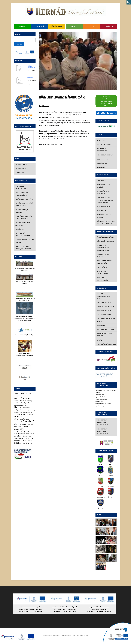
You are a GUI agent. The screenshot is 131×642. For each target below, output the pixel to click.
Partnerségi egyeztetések (102, 149)
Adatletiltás (98, 392)
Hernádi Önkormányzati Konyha (106, 320)
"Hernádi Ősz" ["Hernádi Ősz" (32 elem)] (20, 393)
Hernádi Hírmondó (22, 164)
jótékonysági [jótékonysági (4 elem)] (25, 410)
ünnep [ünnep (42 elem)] (29, 443)
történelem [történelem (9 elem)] (28, 436)
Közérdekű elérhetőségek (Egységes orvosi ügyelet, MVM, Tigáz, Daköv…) (106, 101)
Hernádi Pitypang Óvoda (106, 329)
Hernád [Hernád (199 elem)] (18, 407)
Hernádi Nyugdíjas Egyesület (22, 211)
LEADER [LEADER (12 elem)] (16, 424)
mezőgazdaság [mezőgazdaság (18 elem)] (24, 426)
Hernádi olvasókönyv (105, 155)
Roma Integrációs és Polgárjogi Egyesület (23, 247)
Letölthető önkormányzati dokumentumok (103, 247)
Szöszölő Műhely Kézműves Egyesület (22, 234)
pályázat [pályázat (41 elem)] (23, 429)
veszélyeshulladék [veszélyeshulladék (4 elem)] (19, 438)
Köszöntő (40, 26)
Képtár (73, 26)
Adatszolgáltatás (99, 394)
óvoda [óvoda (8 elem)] (23, 443)
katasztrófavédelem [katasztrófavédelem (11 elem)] (21, 412)
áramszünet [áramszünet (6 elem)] (28, 441)
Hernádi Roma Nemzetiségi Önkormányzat (102, 422)
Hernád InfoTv (20, 169)
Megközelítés (102, 163)
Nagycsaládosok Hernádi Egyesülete (24, 241)
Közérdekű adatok (104, 206)
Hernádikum (108, 26)
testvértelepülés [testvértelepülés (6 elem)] (29, 434)
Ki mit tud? (30, 77)
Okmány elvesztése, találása (103, 403)
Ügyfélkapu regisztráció (101, 406)
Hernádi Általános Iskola (106, 344)
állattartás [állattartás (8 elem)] (17, 441)
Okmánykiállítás (99, 401)
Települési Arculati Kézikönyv (104, 216)
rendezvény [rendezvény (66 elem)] (19, 431)
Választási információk (106, 113)
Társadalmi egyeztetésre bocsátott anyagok (106, 222)
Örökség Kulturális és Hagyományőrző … (23, 217)
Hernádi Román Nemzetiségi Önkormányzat (102, 431)
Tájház (99, 340)
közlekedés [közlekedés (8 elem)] (17, 422)
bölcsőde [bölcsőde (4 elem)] (24, 396)
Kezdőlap (22, 26)
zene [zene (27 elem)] (32, 438)
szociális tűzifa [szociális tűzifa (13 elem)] (19, 434)
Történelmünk (57, 26)
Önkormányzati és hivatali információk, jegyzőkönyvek (105, 200)
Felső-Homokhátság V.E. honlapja (24, 335)
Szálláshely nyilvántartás (102, 279)
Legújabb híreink (44, 106)
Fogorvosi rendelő (104, 311)
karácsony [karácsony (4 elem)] (32, 410)
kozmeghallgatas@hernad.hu (50, 134)
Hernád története (104, 144)
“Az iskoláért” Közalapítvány (20, 187)
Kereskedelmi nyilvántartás (102, 272)
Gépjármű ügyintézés (101, 399)
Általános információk (105, 237)
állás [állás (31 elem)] (22, 440)
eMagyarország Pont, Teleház (105, 335)
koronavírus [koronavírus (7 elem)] (23, 414)
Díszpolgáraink (102, 159)
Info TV (91, 26)
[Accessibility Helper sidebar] (129, 2)
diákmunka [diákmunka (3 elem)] (30, 396)
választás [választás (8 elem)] (26, 438)
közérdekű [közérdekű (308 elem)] (27, 421)
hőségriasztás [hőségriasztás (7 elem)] (18, 410)
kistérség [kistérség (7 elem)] (30, 412)
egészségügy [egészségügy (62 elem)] (25, 398)
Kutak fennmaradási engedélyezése (104, 262)
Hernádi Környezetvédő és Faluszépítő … (24, 204)
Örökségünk (19, 173)
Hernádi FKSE (20, 229)
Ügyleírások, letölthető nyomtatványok (105, 390)
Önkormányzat (102, 180)
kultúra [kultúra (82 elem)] (18, 416)
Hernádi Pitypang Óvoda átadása (31, 66)
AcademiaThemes (82, 635)
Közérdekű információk (105, 241)
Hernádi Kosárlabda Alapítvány (22, 224)
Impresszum (101, 167)
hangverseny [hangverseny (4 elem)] (23, 405)
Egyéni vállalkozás (100, 397)
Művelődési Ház (102, 325)
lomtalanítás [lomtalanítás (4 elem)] (23, 424)
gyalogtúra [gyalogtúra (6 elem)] (17, 405)
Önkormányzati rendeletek (103, 192)
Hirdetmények (102, 267)
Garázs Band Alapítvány (24, 199)
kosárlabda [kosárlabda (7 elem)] (30, 414)
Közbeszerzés (102, 211)
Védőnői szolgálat (104, 315)
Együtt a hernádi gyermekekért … (21, 194)
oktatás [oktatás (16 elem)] (16, 429)
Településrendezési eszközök (104, 186)
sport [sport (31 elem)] (27, 431)
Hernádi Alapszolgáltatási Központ (103, 296)
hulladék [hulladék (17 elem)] (26, 408)
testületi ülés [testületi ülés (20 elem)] (19, 436)
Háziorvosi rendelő (104, 303)
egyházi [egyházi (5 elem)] (16, 398)
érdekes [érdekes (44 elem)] (17, 443)
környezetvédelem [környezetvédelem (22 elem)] (21, 419)
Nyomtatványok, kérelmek (103, 255)
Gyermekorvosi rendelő (105, 307)
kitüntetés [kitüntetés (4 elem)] (16, 414)
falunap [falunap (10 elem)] (16, 401)
